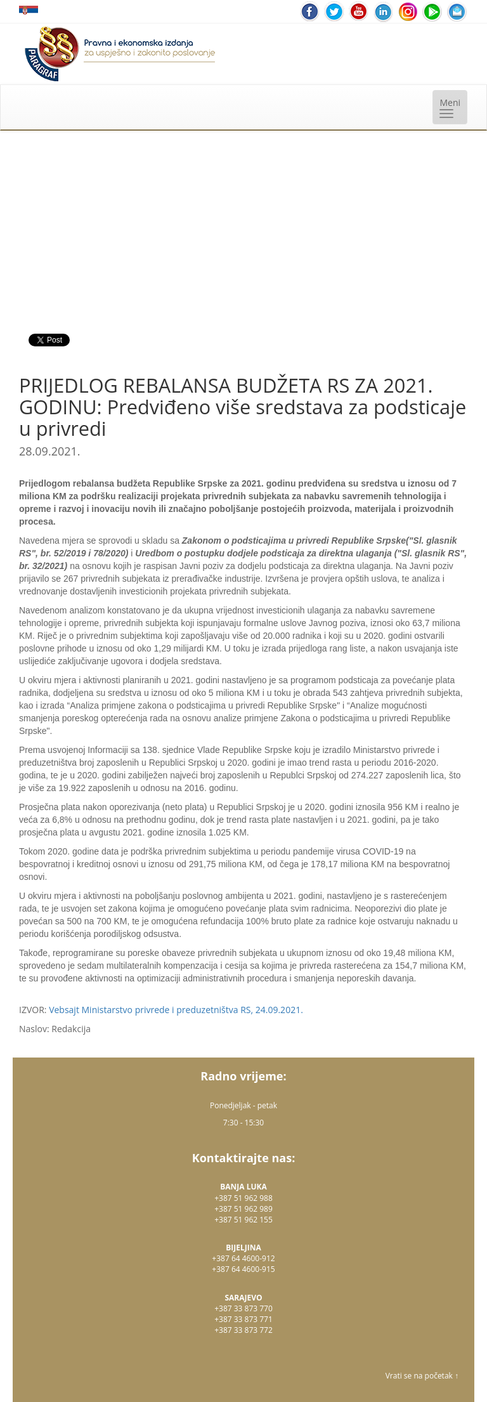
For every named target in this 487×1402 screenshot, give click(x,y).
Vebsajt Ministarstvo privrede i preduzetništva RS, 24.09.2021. (176, 1010)
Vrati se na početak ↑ (422, 1375)
